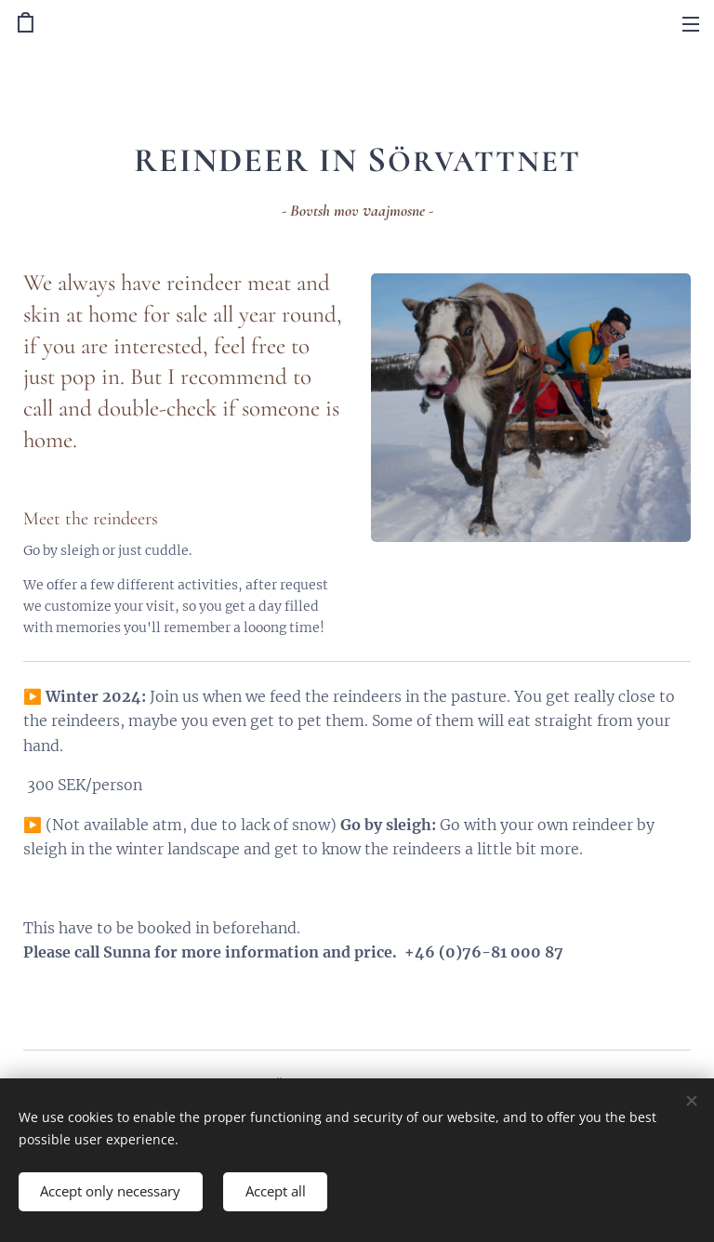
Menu (690, 24)
